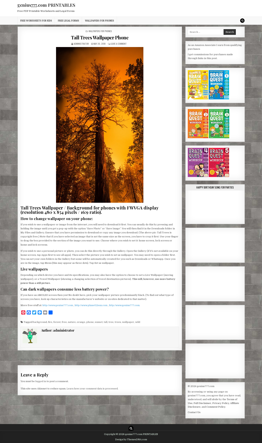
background (40, 322)
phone (90, 322)
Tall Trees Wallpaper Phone (99, 37)
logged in (40, 381)
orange (81, 322)
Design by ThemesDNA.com (131, 439)
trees (118, 322)
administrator (81, 43)
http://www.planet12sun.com (91, 305)
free (64, 322)
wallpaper (128, 322)
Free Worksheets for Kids (36, 20)
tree (111, 322)
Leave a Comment (119, 43)
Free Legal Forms (68, 20)
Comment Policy (215, 406)
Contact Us (194, 412)
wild (137, 322)
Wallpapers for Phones (99, 20)
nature (72, 322)
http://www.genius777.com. (124, 305)
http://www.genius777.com (58, 305)
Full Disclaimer (202, 403)
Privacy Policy (220, 403)
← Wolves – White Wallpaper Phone (39, 359)
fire (50, 322)
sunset (99, 322)
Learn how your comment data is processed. (92, 388)
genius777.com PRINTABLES (46, 5)
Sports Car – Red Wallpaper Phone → (160, 359)
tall (105, 322)
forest (57, 322)
